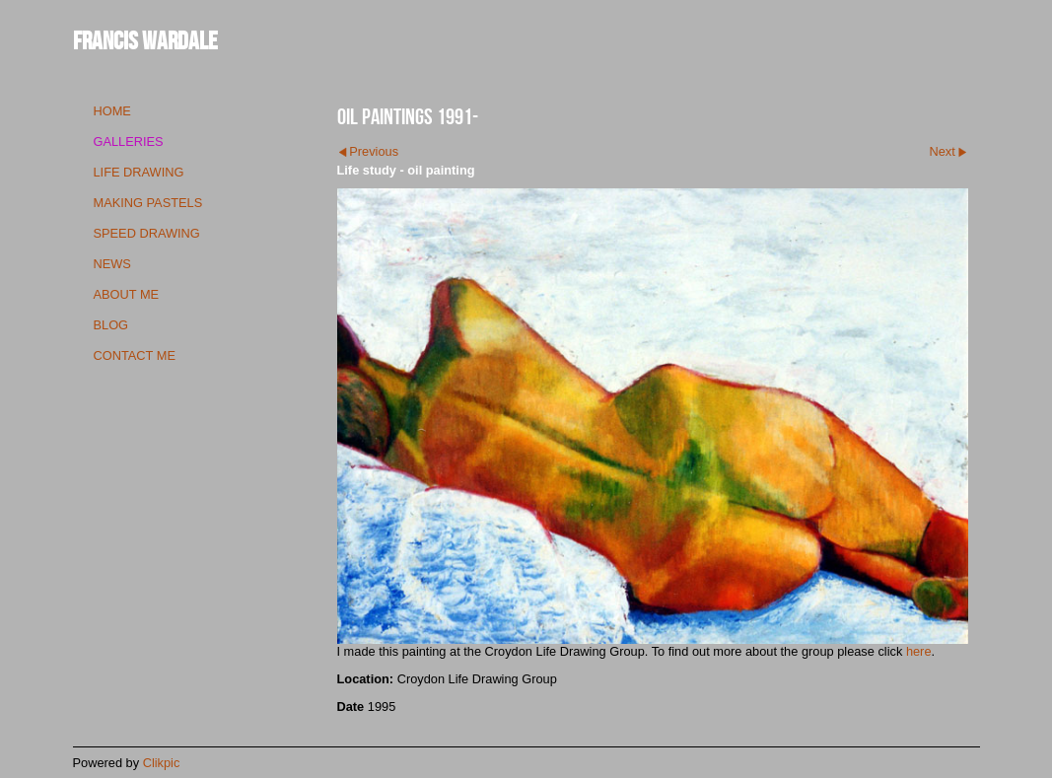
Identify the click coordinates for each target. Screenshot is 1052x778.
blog (111, 325)
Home (112, 111)
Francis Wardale (145, 40)
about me (127, 294)
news (112, 263)
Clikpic (161, 762)
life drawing (139, 172)
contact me (134, 355)
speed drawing (147, 233)
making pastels (148, 202)
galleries (129, 141)
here (919, 651)
